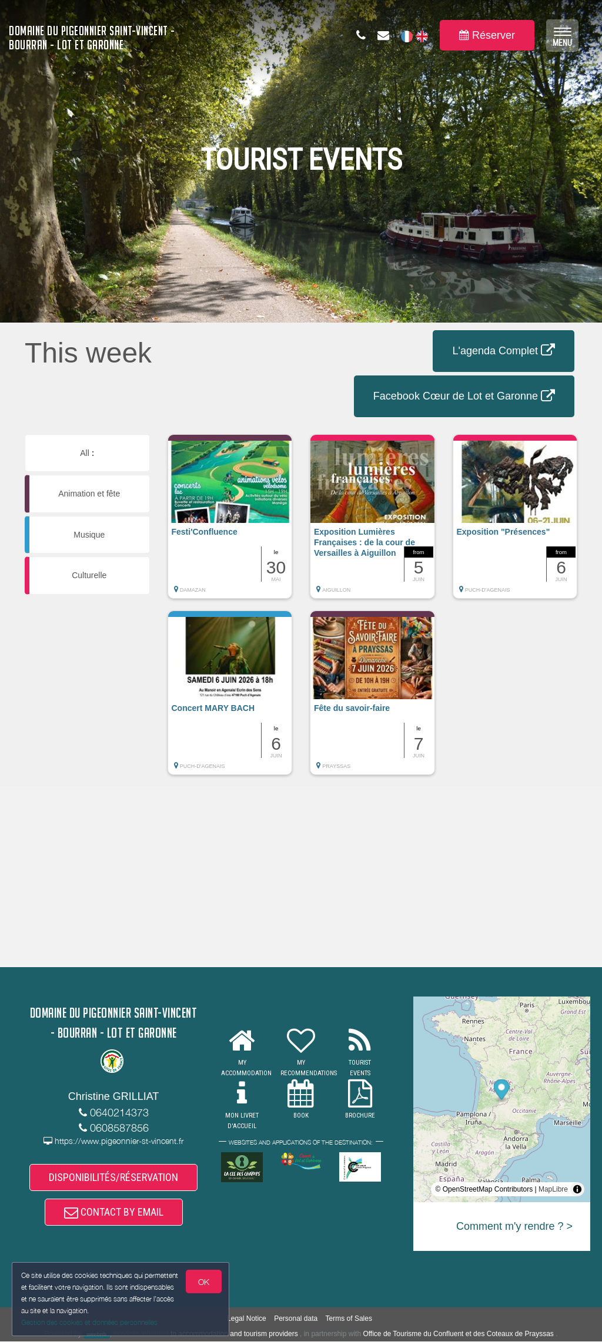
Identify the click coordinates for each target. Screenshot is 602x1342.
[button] (230, 522)
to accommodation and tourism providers (234, 1334)
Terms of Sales (349, 1318)
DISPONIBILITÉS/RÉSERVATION (113, 1177)
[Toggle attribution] (577, 1189)
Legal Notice (246, 1318)
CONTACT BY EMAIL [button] (113, 1212)
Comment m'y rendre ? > (514, 1226)
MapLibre (553, 1189)
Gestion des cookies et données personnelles (89, 1322)
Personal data (295, 1318)
